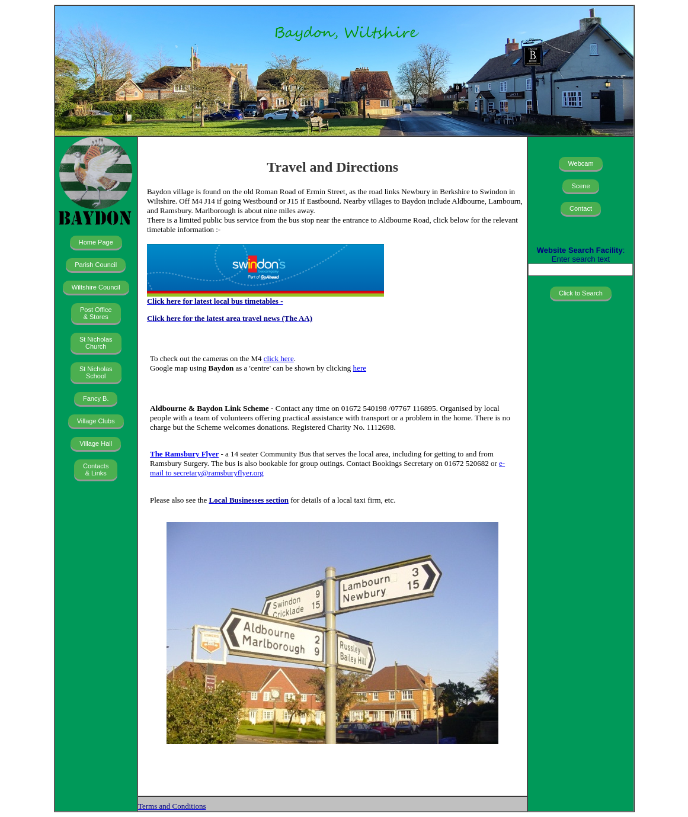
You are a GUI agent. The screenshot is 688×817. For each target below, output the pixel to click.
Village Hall (95, 443)
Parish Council (96, 264)
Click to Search (581, 293)
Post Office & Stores (96, 313)
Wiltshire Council (96, 287)
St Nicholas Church (96, 343)
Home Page (96, 242)
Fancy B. (95, 398)
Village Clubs (96, 420)
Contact (580, 208)
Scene (580, 185)
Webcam (580, 163)
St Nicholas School (96, 372)
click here (279, 358)
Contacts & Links (95, 469)
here (359, 368)
